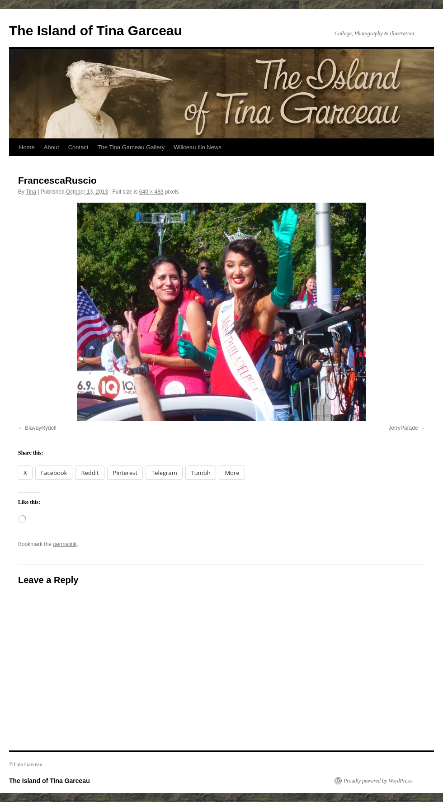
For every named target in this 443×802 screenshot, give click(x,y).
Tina (31, 192)
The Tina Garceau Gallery (131, 147)
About (51, 147)
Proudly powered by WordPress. (378, 781)
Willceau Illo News (197, 147)
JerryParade (403, 428)
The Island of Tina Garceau (95, 30)
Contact (78, 147)
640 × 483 (151, 192)
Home (27, 147)
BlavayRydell (40, 428)
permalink (64, 544)
